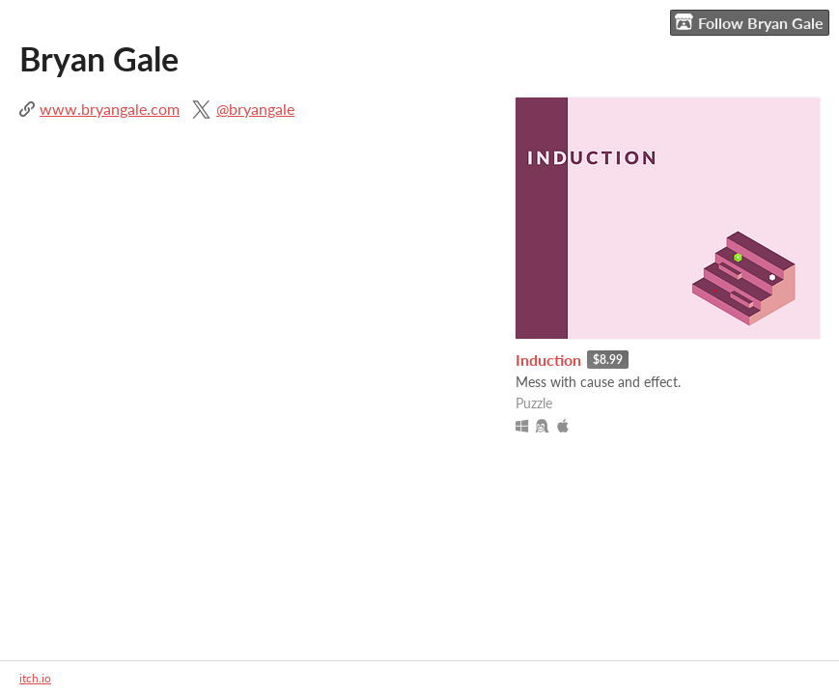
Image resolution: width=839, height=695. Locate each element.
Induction (548, 359)
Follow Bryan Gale (749, 22)
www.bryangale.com (110, 108)
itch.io (35, 678)
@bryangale (255, 108)
